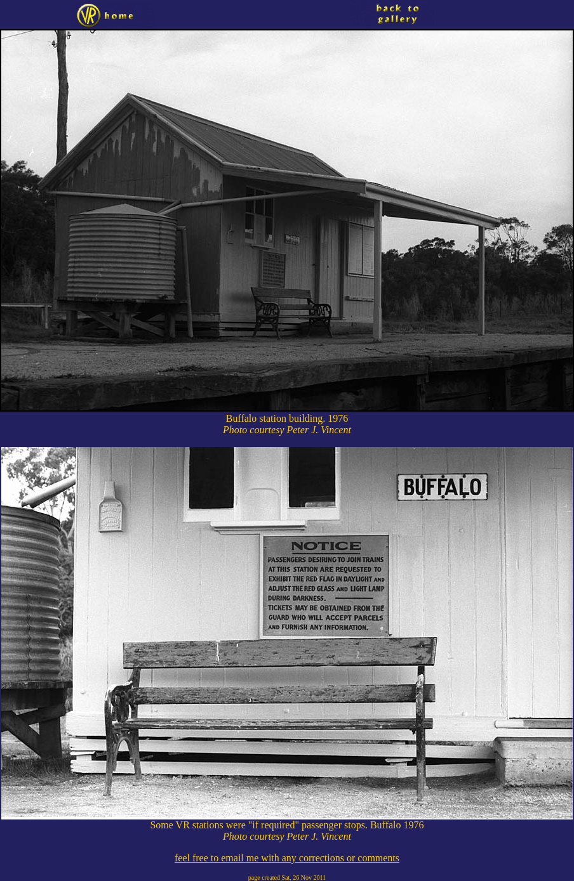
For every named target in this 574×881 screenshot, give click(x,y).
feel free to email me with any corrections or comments (287, 857)
